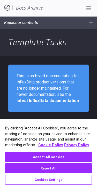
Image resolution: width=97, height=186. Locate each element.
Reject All (48, 168)
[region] (48, 152)
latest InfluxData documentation (48, 100)
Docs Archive (29, 8)
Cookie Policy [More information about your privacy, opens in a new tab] (50, 145)
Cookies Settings (48, 180)
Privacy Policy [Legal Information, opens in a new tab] (76, 145)
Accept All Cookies (48, 157)
